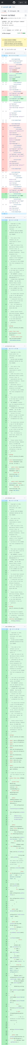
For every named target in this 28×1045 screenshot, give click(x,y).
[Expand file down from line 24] (4, 214)
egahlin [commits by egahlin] (5, 18)
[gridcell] (14, 56)
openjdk (5, 7)
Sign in (21, 2)
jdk (10, 7)
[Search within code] (13, 49)
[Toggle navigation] (2, 2)
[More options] (25, 53)
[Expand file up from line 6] (4, 56)
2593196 (9, 30)
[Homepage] (14, 2)
